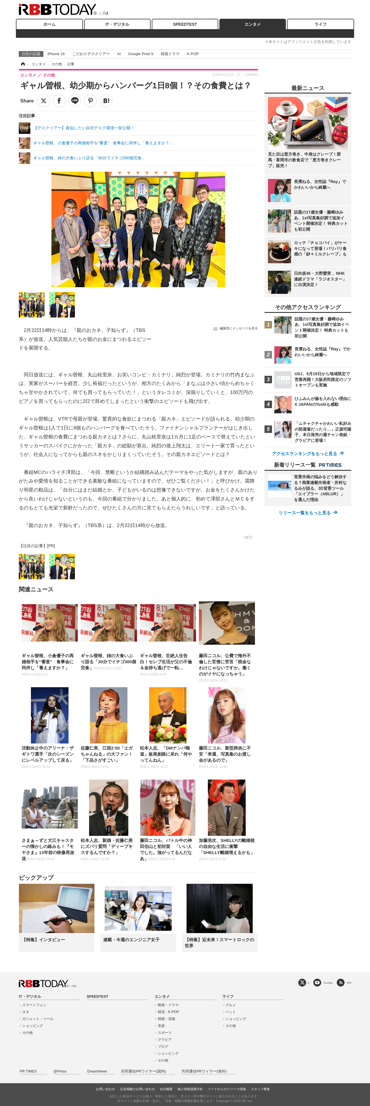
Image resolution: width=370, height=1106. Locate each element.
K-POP (193, 54)
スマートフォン (34, 1005)
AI (119, 54)
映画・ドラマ (168, 1005)
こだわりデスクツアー (91, 54)
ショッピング (32, 1026)
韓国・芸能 (166, 1019)
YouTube (328, 982)
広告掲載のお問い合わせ (137, 1089)
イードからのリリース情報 (227, 1089)
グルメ (230, 1005)
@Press (59, 1071)
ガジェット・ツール (37, 1019)
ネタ (25, 1012)
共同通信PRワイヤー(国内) (143, 1071)
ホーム (49, 24)
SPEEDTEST (185, 24)
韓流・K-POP (168, 1012)
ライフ (320, 24)
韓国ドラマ (170, 54)
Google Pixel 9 (140, 54)
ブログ (163, 1047)
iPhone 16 (56, 54)
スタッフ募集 (260, 1089)
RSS (349, 982)
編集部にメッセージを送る (239, 328)
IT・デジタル (117, 24)
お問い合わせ (105, 1089)
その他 (27, 1033)
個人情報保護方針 (190, 1089)
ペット (230, 1012)
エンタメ (253, 24)
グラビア (165, 1040)
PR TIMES (28, 1071)
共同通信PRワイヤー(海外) (204, 1071)
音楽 (161, 1026)
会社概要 (166, 1089)
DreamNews (97, 1071)
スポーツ (165, 1033)
